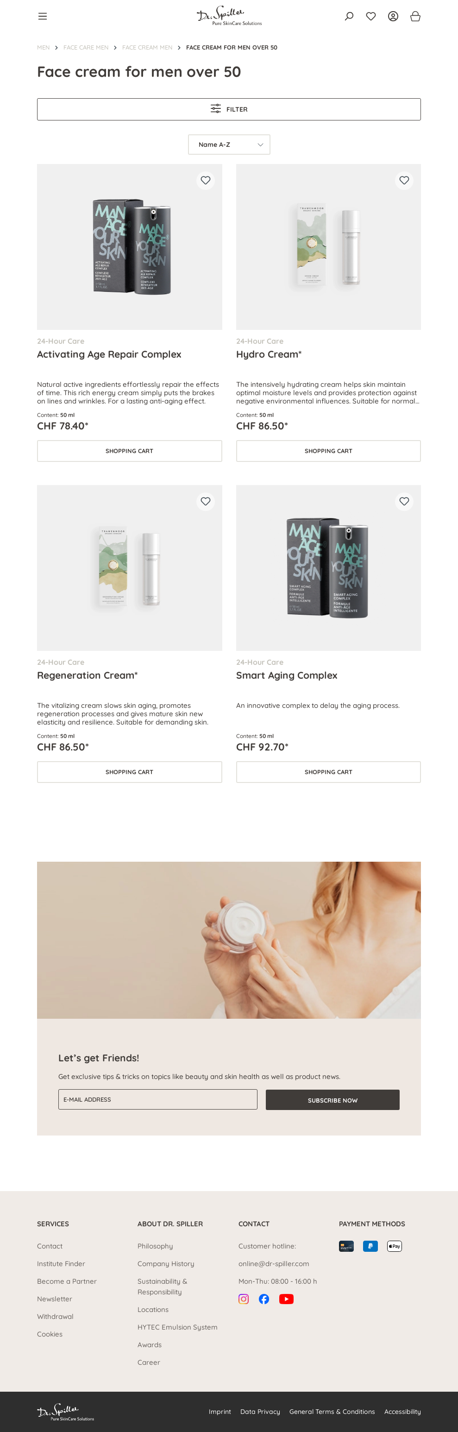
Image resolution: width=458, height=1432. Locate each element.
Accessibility (402, 1411)
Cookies (50, 1334)
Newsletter (54, 1298)
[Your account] (393, 16)
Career (149, 1362)
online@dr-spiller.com (273, 1263)
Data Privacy (260, 1411)
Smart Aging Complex (286, 675)
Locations (153, 1309)
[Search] (349, 16)
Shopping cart (129, 450)
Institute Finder (61, 1263)
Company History (166, 1263)
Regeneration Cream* (87, 675)
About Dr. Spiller (170, 1223)
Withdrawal (55, 1316)
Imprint (220, 1411)
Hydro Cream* (269, 354)
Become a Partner (67, 1281)
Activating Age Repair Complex (109, 354)
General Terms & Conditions (332, 1411)
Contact (50, 1246)
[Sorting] (229, 144)
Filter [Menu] (229, 108)
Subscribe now (333, 1100)
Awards (150, 1344)
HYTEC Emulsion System (178, 1327)
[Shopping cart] (412, 16)
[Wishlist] (371, 16)
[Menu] (45, 16)
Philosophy (155, 1246)
